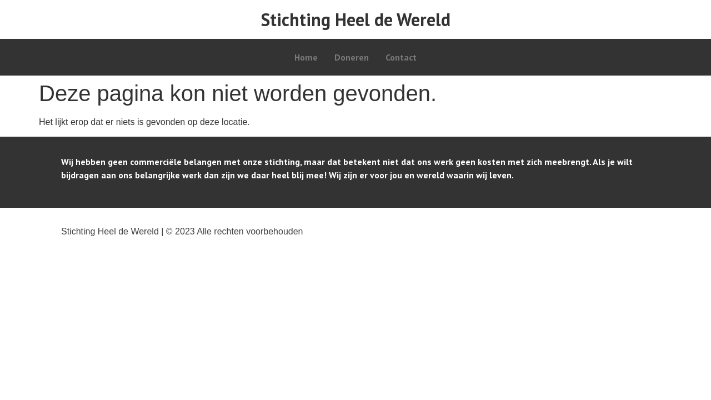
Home (306, 57)
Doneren (351, 57)
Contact (401, 57)
